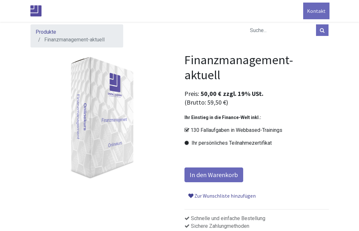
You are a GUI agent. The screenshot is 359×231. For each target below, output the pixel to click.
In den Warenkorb (214, 175)
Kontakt (315, 11)
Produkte (46, 32)
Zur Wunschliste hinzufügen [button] (222, 196)
